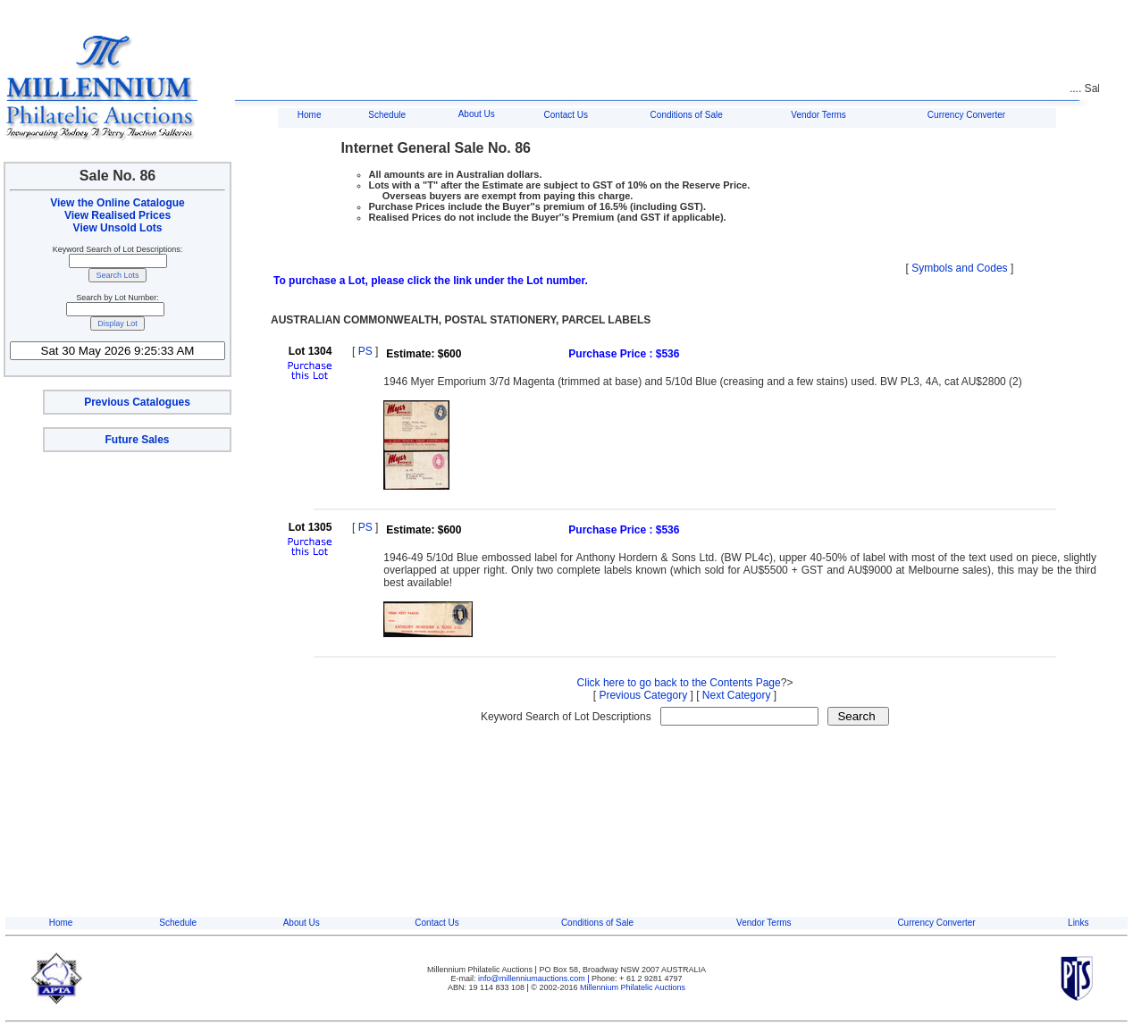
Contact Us (566, 115)
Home (310, 115)
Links (1078, 923)
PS (365, 351)
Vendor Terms (818, 115)
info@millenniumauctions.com (532, 978)
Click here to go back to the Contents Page (679, 682)
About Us (476, 114)
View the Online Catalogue (117, 203)
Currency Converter (966, 115)
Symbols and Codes (959, 268)
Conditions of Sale (686, 115)
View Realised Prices (117, 215)
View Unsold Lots (118, 228)
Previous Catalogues (137, 402)
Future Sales (137, 439)
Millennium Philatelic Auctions (632, 987)
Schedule (387, 115)
